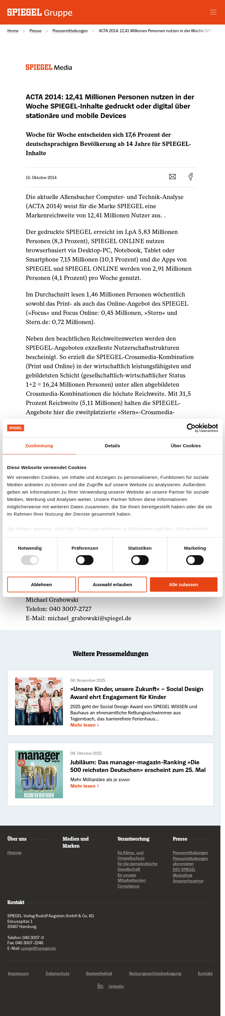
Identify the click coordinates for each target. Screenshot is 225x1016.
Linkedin (110, 986)
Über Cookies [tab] (186, 445)
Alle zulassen (183, 584)
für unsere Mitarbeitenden (132, 877)
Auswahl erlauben (112, 584)
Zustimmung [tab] (39, 445)
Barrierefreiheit (99, 973)
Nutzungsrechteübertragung (155, 973)
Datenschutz (57, 973)
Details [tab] (112, 445)
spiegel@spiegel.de (38, 948)
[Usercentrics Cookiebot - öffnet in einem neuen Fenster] (191, 428)
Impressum (18, 973)
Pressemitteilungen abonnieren (190, 861)
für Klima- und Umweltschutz (131, 855)
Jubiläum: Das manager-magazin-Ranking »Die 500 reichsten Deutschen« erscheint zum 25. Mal (138, 765)
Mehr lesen (85, 725)
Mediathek (182, 875)
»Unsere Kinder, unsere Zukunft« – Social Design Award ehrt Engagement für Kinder (137, 692)
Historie (14, 852)
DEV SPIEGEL (184, 869)
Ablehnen (41, 584)
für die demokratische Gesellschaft (137, 866)
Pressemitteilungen (190, 852)
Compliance (128, 885)
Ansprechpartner (188, 881)
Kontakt (15, 902)
